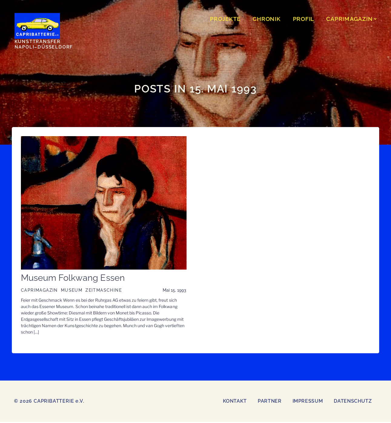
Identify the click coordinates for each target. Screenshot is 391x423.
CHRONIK (267, 19)
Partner (269, 402)
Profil (304, 19)
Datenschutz (353, 402)
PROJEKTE (226, 19)
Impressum (308, 402)
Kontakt (235, 402)
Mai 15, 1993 (174, 291)
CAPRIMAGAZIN (353, 19)
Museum (71, 291)
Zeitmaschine (103, 291)
